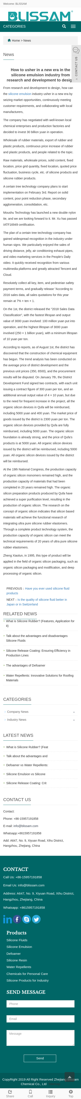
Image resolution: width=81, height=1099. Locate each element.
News (27, 40)
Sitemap (54, 1084)
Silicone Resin (16, 960)
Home (16, 40)
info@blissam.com (25, 826)
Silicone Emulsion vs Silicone (25, 774)
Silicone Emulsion (19, 947)
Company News (18, 711)
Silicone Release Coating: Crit (26, 783)
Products (16, 932)
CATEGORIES (14, 26)
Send (40, 1058)
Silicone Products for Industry (27, 980)
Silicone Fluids (16, 940)
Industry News (16, 719)
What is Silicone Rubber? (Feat (27, 747)
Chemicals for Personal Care (27, 974)
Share (10, 1093)
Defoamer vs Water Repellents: (27, 765)
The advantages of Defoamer (25, 665)
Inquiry (51, 1093)
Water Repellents (18, 967)
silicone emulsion (19, 94)
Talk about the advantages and (27, 756)
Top (71, 1093)
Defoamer (13, 953)
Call (30, 1093)
